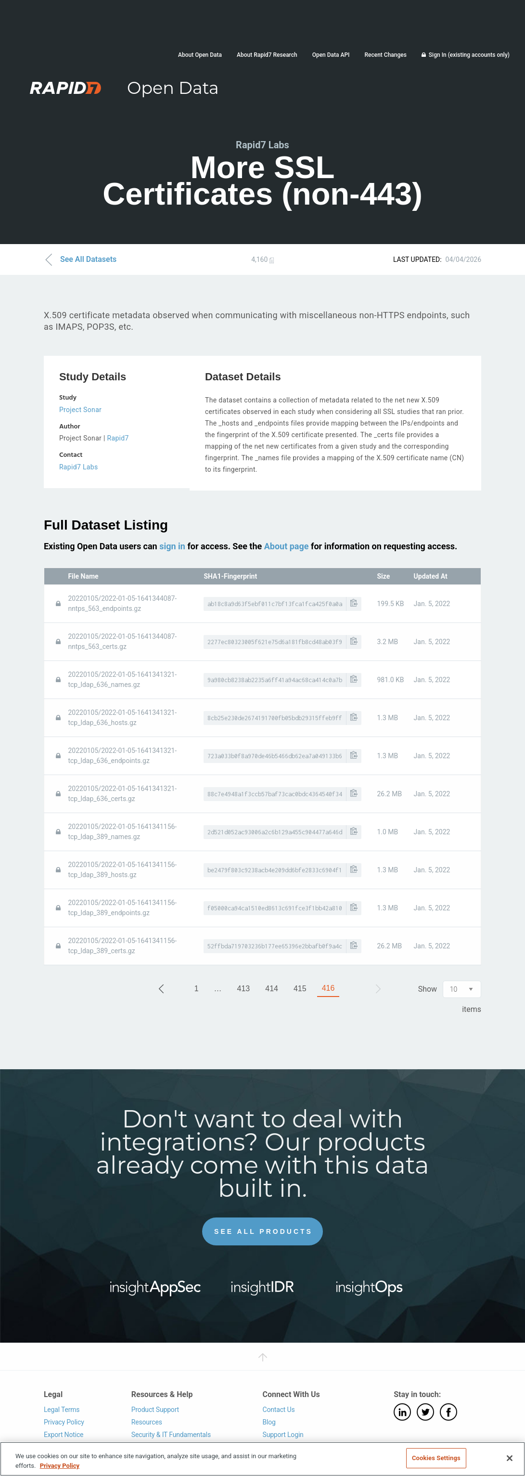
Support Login (282, 1434)
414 (271, 988)
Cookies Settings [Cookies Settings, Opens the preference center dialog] (436, 1458)
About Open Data (200, 55)
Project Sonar (80, 410)
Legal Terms (62, 1409)
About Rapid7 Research (267, 55)
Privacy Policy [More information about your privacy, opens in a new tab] (59, 1465)
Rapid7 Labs (78, 467)
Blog (268, 1422)
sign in (172, 546)
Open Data (173, 88)
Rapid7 (118, 438)
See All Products (263, 1231)
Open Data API (331, 55)
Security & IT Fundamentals (171, 1434)
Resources (146, 1422)
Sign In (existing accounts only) (469, 55)
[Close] (509, 1458)
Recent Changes (385, 55)
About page (286, 546)
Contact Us (278, 1409)
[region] (262, 1459)
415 (300, 988)
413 (243, 988)
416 (328, 988)
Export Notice (63, 1434)
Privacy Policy (64, 1422)
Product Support (155, 1409)
